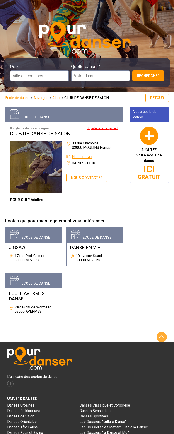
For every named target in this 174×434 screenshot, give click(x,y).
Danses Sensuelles (95, 411)
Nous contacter (87, 178)
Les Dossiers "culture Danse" (103, 421)
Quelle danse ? (85, 66)
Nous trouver (82, 157)
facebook (10, 384)
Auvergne (41, 98)
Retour (157, 98)
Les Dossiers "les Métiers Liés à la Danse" (114, 427)
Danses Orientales (22, 421)
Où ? (14, 66)
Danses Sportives (94, 416)
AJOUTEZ (149, 164)
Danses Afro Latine (22, 427)
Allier (56, 98)
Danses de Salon (20, 416)
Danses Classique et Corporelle (105, 405)
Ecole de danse (17, 98)
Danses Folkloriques (23, 411)
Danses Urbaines (20, 405)
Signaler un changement (102, 128)
